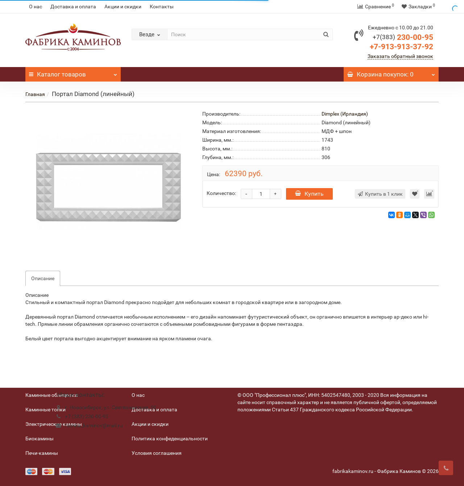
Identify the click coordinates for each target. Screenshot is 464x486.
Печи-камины (41, 453)
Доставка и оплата (73, 6)
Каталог (73, 72)
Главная (35, 94)
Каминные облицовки (51, 395)
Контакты (162, 6)
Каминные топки (45, 409)
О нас (35, 6)
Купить (309, 193)
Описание (42, 278)
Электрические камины (53, 424)
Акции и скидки (122, 6)
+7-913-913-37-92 (401, 46)
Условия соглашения (157, 453)
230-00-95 (403, 37)
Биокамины (39, 438)
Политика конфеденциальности (170, 438)
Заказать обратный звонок (400, 56)
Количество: (221, 193)
